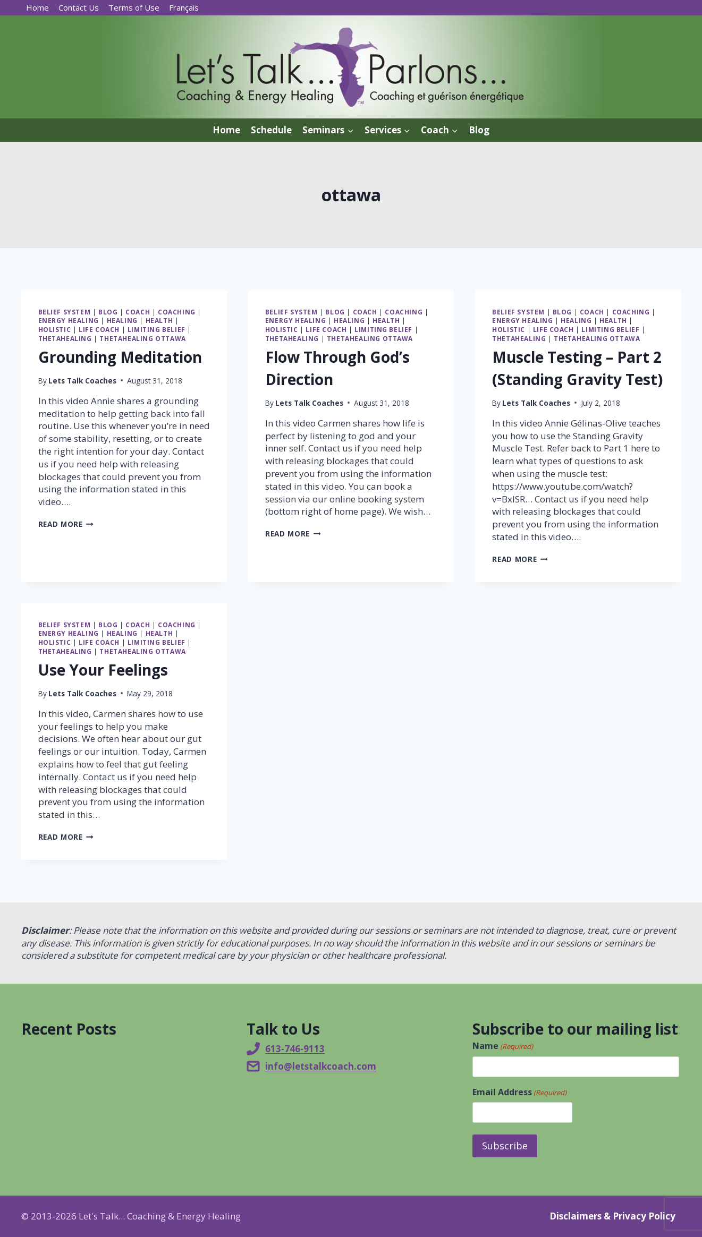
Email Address (519, 1092)
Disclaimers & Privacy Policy (612, 1216)
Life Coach (99, 329)
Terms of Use (133, 7)
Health (159, 320)
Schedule (271, 130)
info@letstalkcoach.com (320, 1066)
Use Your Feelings (103, 670)
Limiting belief (156, 329)
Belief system (64, 312)
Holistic (54, 329)
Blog (479, 130)
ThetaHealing (65, 338)
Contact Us (78, 7)
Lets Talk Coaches (82, 381)
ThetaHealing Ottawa (142, 338)
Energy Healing (68, 320)
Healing (122, 320)
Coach (137, 312)
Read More (66, 524)
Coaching (177, 312)
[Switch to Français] (184, 7)
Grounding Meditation (120, 357)
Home (37, 7)
